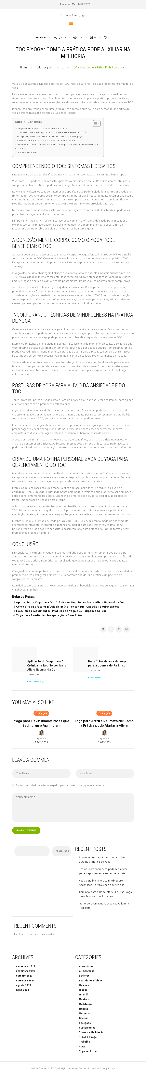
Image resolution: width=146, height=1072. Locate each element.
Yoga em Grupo (88, 1047)
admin (43, 730)
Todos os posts (45, 67)
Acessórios (86, 962)
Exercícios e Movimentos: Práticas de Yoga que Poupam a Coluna (61, 611)
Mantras (84, 995)
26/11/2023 (41, 734)
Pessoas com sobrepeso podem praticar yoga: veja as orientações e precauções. (103, 867)
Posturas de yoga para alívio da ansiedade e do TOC (46, 141)
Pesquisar (62, 847)
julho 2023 (22, 986)
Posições (85, 1019)
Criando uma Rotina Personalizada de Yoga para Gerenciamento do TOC (58, 145)
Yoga (82, 1042)
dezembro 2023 (25, 962)
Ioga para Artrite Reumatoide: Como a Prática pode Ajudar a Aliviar (104, 717)
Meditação (85, 1000)
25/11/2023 (104, 738)
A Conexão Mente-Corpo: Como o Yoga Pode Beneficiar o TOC (52, 133)
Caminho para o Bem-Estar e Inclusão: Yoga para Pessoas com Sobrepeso (105, 890)
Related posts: (29, 153)
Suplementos (87, 1023)
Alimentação (86, 967)
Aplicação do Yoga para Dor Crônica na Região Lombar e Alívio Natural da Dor (70, 602)
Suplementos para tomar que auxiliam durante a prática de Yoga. (102, 856)
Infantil (83, 990)
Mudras (83, 1004)
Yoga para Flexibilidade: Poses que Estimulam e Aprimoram (41, 714)
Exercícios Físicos (91, 976)
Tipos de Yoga (88, 1033)
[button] (94, 123)
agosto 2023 (23, 981)
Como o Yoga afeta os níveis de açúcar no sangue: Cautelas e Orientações (67, 607)
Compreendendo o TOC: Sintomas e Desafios (42, 129)
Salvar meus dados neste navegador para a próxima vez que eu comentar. (61, 782)
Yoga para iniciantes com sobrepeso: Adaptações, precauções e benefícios (101, 879)
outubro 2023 (24, 972)
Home (23, 67)
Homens (84, 981)
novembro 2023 (25, 967)
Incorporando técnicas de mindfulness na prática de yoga (50, 137)
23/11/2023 (60, 38)
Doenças (41, 38)
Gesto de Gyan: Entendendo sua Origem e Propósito (104, 902)
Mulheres (85, 1009)
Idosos (83, 986)
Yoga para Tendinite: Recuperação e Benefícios (49, 615)
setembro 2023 (25, 976)
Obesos (83, 1014)
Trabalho (84, 1038)
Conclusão (22, 149)
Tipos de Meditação (91, 1028)
